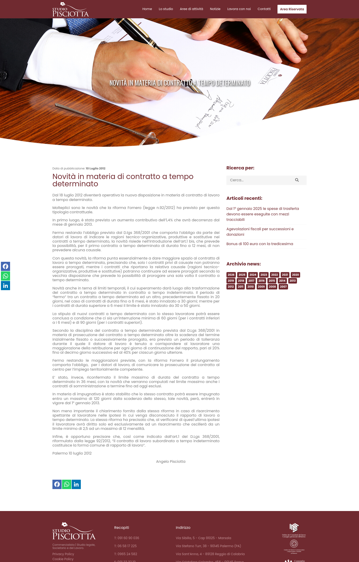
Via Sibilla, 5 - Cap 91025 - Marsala (203, 538)
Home (147, 9)
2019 (231, 295)
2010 (250, 301)
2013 (293, 295)
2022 (274, 290)
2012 (231, 301)
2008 (272, 301)
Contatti (264, 9)
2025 (242, 290)
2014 (282, 295)
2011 (240, 301)
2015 (272, 295)
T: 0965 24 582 (125, 554)
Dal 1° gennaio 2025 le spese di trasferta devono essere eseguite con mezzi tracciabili (262, 229)
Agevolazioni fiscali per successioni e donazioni (260, 246)
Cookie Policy (62, 559)
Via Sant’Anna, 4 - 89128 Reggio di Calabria (210, 554)
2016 (261, 295)
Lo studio (166, 9)
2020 (295, 290)
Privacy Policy (63, 554)
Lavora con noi (239, 9)
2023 (264, 290)
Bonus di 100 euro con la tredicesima (259, 258)
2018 (241, 295)
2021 (285, 290)
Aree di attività (191, 9)
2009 (261, 301)
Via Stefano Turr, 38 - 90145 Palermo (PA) (208, 546)
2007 (283, 301)
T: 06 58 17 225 (125, 546)
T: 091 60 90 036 (126, 538)
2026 (231, 290)
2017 (251, 295)
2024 (253, 290)
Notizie (215, 9)
